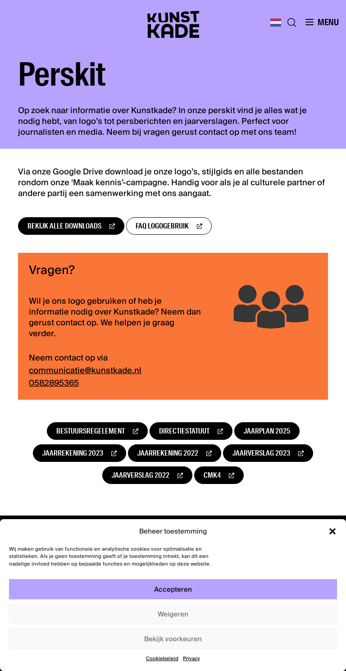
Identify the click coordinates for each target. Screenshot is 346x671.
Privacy (191, 658)
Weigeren (173, 614)
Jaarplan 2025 (267, 431)
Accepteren (173, 589)
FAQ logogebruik (162, 226)
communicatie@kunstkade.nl (85, 370)
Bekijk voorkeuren (173, 639)
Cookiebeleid (162, 658)
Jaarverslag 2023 (261, 453)
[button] (332, 531)
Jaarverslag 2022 (140, 475)
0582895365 (54, 383)
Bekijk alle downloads (64, 226)
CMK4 (212, 475)
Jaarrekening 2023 (72, 453)
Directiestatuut (184, 431)
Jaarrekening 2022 (167, 453)
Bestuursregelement (90, 431)
